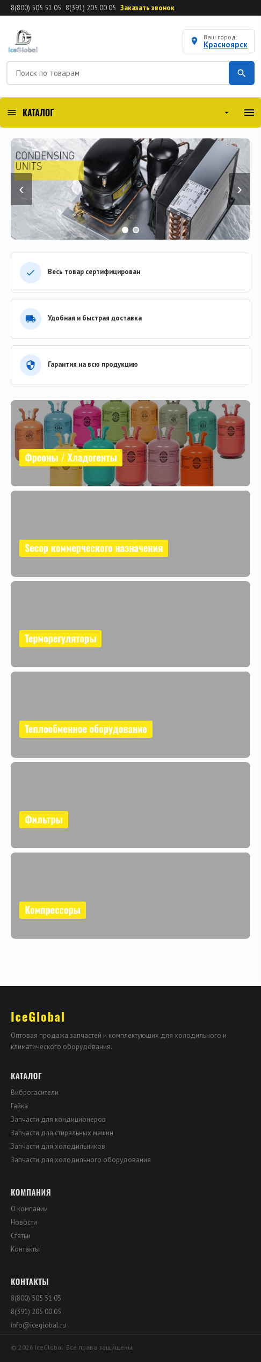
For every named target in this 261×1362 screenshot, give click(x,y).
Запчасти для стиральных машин (62, 1132)
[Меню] (249, 112)
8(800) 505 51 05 (36, 7)
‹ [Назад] (21, 188)
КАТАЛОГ (118, 112)
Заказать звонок (147, 7)
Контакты (25, 1249)
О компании (29, 1208)
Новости (24, 1222)
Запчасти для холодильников (58, 1146)
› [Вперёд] (239, 188)
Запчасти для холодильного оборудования (81, 1159)
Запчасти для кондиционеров (58, 1119)
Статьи (21, 1235)
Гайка (19, 1105)
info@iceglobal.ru (38, 1325)
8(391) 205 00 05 (91, 7)
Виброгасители (35, 1092)
